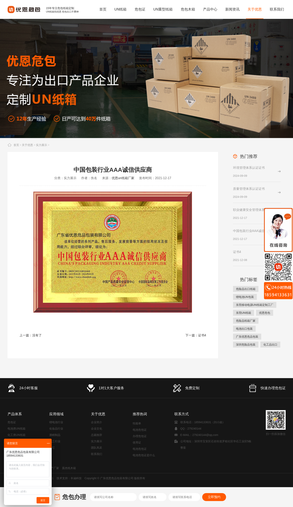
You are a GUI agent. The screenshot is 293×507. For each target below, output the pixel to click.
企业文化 (96, 428)
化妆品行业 (56, 428)
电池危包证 (140, 430)
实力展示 (41, 145)
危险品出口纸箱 (245, 289)
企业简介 (96, 422)
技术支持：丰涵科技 (69, 478)
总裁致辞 (96, 435)
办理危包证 (140, 437)
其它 (52, 447)
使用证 (137, 443)
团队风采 (96, 447)
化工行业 (54, 441)
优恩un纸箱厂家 (123, 178)
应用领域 (56, 414)
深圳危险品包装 (245, 344)
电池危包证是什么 (144, 456)
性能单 (137, 424)
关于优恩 (27, 145)
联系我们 (96, 454)
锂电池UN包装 (245, 296)
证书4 (202, 335)
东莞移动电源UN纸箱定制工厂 (254, 304)
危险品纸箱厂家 (245, 320)
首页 (16, 145)
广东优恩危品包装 (247, 336)
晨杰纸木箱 (69, 468)
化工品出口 (270, 344)
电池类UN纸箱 (16, 428)
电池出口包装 (244, 328)
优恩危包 (264, 312)
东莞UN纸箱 (243, 312)
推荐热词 (140, 414)
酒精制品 (54, 435)
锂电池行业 (56, 422)
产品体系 (15, 414)
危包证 (12, 422)
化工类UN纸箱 (16, 435)
